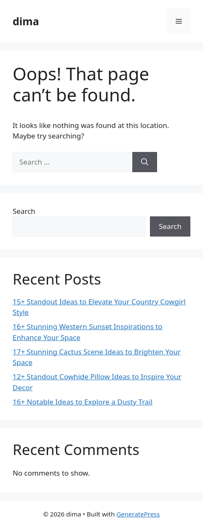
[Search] (144, 162)
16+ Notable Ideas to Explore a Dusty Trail (82, 402)
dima (26, 21)
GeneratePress (138, 514)
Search (24, 211)
